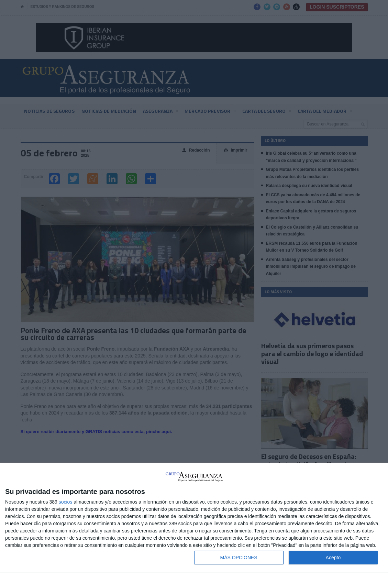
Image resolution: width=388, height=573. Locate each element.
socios (66, 501)
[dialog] (194, 518)
